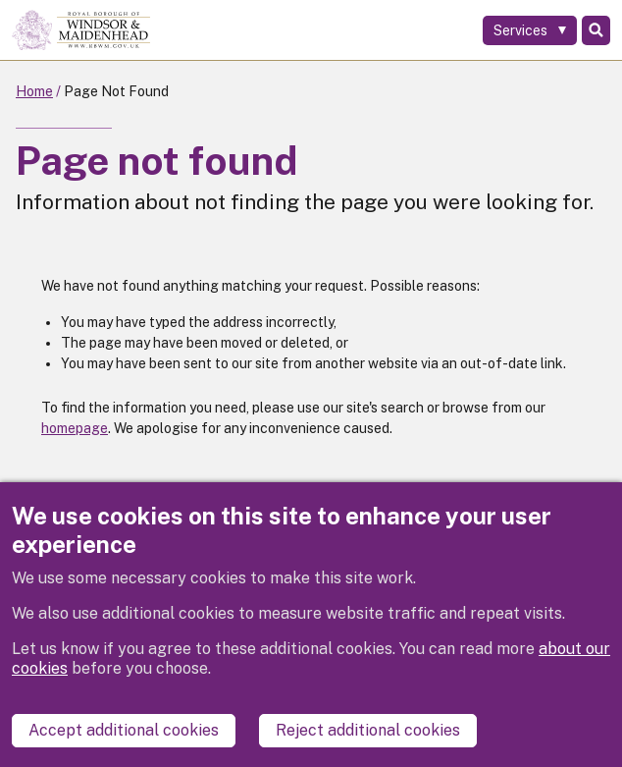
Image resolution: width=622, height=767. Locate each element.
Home (34, 91)
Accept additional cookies (123, 730)
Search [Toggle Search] (596, 30)
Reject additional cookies (368, 730)
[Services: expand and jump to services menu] (530, 30)
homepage (74, 428)
